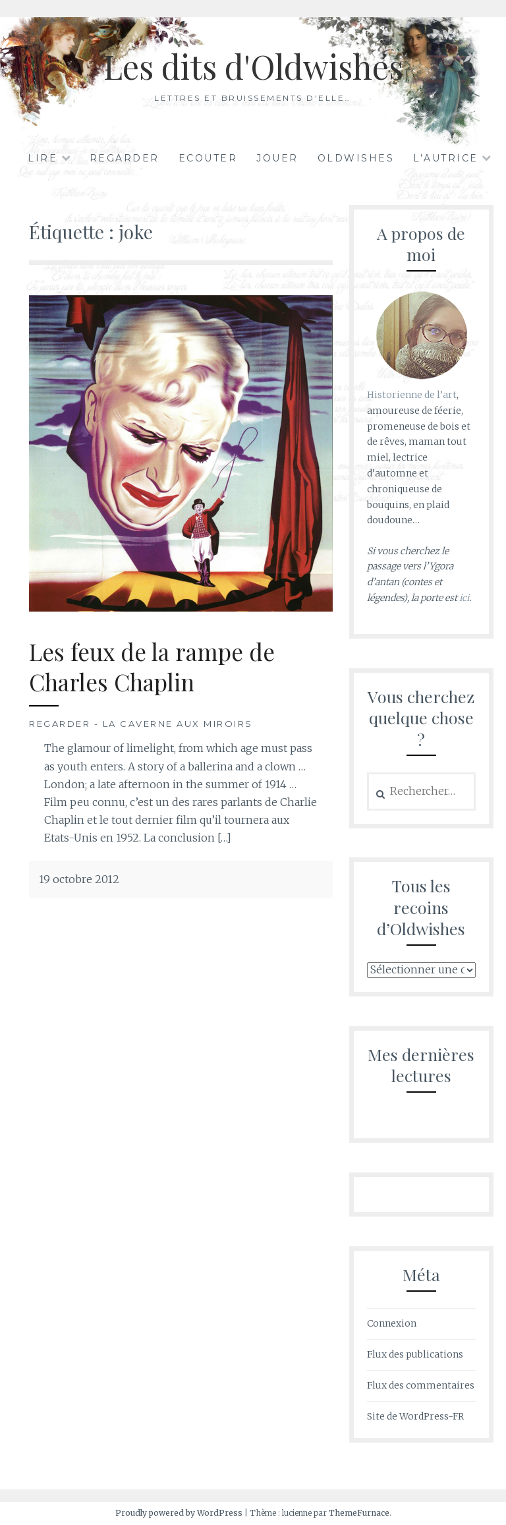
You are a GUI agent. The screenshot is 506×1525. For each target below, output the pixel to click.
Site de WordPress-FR (415, 1416)
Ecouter (208, 158)
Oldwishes (356, 158)
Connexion (391, 1323)
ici (464, 598)
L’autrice (445, 158)
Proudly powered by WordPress (178, 1513)
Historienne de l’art (412, 395)
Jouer (277, 158)
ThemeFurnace (359, 1513)
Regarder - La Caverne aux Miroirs (141, 723)
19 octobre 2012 (79, 879)
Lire (42, 158)
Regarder (124, 158)
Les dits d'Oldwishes (253, 66)
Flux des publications (415, 1354)
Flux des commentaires (420, 1385)
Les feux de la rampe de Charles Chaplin (152, 666)
